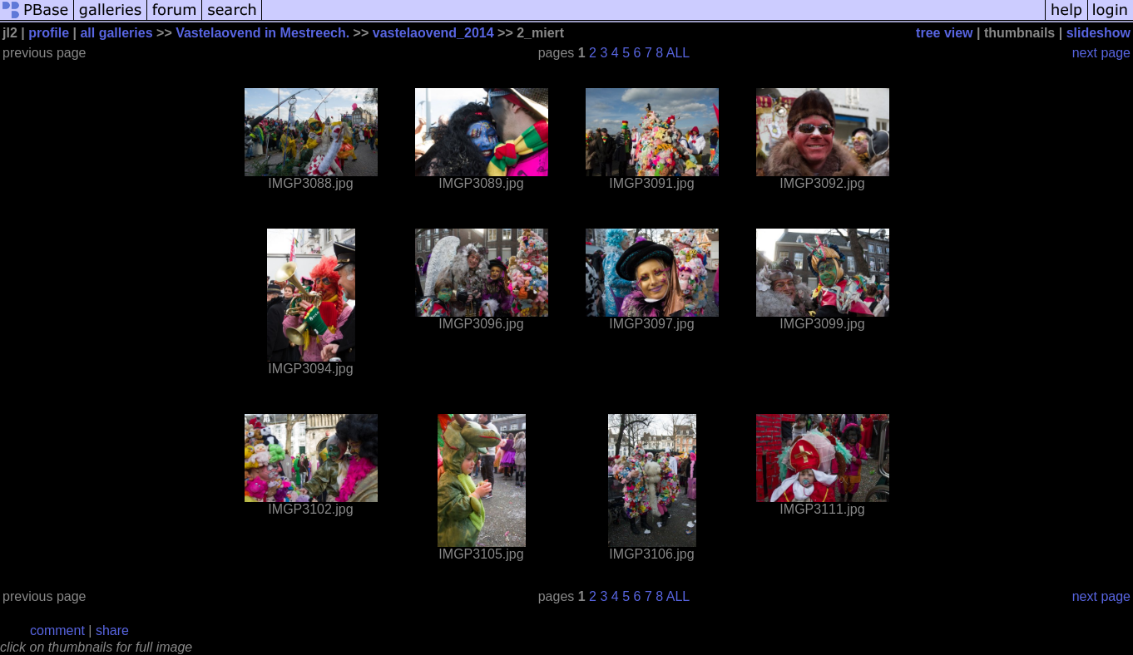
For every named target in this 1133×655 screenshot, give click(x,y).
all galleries (116, 33)
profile (48, 33)
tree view (944, 33)
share (112, 630)
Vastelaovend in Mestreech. (262, 33)
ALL (678, 53)
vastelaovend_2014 (433, 33)
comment (57, 630)
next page (1101, 53)
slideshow (1098, 33)
